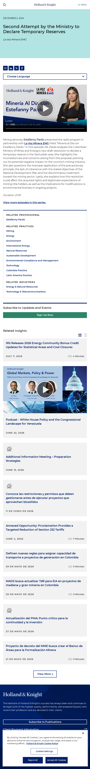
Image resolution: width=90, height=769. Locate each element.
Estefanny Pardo (15, 219)
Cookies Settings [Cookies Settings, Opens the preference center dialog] (44, 751)
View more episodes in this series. (24, 202)
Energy (10, 236)
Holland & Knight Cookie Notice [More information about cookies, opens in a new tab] (42, 743)
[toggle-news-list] (85, 335)
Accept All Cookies (56, 760)
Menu (84, 5)
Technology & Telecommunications (26, 291)
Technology (12, 265)
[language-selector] (45, 76)
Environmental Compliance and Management (32, 260)
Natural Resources (16, 250)
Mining (10, 231)
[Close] (83, 733)
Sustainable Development (21, 255)
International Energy (18, 245)
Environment (13, 240)
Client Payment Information (21, 729)
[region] (45, 748)
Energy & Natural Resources (22, 286)
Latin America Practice (19, 275)
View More (44, 674)
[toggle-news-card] (80, 335)
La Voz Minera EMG (36, 143)
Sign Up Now (45, 315)
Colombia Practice (16, 270)
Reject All (33, 760)
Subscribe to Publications (45, 721)
